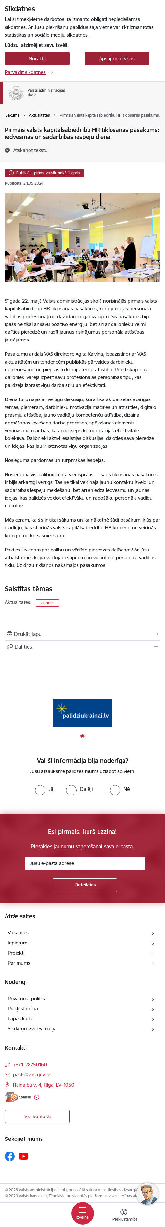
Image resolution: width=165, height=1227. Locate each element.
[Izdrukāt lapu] (82, 634)
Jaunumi (47, 602)
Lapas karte (20, 1018)
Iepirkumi (18, 943)
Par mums (19, 963)
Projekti (16, 953)
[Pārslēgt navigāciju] (82, 1213)
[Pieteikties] (85, 885)
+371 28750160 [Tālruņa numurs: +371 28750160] (30, 1064)
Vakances (18, 933)
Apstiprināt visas (117, 58)
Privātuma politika (27, 998)
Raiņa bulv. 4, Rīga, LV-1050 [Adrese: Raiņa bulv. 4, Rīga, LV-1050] (43, 1085)
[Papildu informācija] (36, 1097)
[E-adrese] (18, 1097)
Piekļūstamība (23, 1008)
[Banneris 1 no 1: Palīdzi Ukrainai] (82, 713)
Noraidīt (37, 58)
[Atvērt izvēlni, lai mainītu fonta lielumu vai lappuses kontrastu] (123, 1215)
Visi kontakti (37, 1116)
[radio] (44, 789)
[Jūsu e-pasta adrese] (85, 863)
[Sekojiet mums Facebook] (10, 1156)
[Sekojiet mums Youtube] (24, 1156)
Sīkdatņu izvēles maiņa (32, 1028)
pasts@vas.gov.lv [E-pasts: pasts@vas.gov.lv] (31, 1074)
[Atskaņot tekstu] (30, 150)
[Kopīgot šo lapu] (82, 647)
